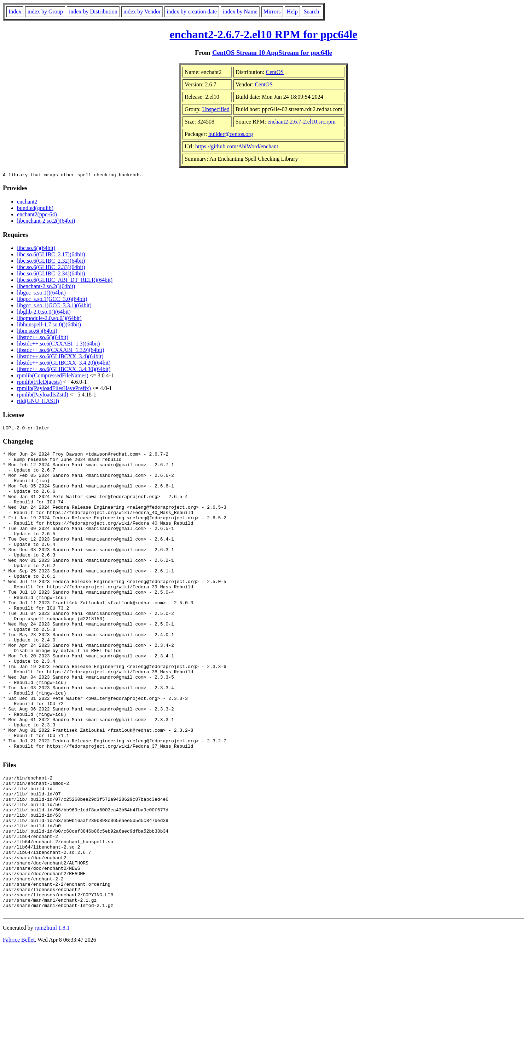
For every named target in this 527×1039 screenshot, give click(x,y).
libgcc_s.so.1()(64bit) (41, 294)
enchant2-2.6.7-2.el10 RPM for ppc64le (264, 34)
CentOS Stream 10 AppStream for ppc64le (272, 52)
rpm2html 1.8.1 (52, 1018)
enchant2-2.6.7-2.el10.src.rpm (301, 122)
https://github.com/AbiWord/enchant (236, 146)
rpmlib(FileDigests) (39, 383)
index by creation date (192, 11)
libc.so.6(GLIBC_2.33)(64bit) (51, 268)
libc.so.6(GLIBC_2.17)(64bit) (51, 255)
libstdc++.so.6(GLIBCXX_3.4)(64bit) (60, 357)
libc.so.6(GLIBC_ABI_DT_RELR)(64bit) (64, 281)
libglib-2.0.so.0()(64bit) (44, 313)
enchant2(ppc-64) (37, 215)
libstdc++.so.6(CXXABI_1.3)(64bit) (58, 345)
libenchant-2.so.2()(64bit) (46, 222)
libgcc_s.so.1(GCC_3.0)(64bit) (52, 300)
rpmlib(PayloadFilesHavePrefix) (54, 389)
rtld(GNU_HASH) (38, 402)
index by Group (45, 11)
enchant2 (27, 203)
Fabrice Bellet (19, 1030)
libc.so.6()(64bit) (36, 249)
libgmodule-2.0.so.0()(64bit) (49, 319)
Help (292, 11)
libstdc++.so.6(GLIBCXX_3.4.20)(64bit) (63, 364)
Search (311, 11)
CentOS (275, 72)
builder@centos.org (230, 134)
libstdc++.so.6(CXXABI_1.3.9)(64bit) (60, 351)
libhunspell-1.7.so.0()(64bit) (49, 325)
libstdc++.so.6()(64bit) (42, 338)
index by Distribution (93, 11)
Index (14, 11)
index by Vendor (142, 11)
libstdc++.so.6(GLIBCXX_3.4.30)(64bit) (63, 370)
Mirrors (272, 11)
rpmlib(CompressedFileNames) (52, 376)
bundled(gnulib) (35, 209)
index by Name (240, 11)
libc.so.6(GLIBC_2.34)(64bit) (51, 275)
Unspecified (215, 109)
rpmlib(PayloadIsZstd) (42, 396)
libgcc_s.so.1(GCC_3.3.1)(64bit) (54, 306)
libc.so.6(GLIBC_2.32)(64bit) (51, 262)
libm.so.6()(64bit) (37, 332)
